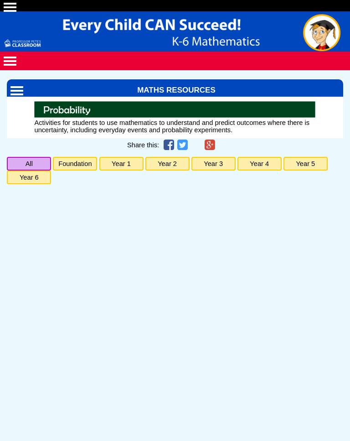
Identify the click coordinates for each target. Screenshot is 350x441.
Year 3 (213, 163)
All (29, 163)
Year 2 (167, 163)
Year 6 (29, 177)
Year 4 (259, 163)
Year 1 (121, 163)
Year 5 (305, 163)
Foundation (75, 163)
